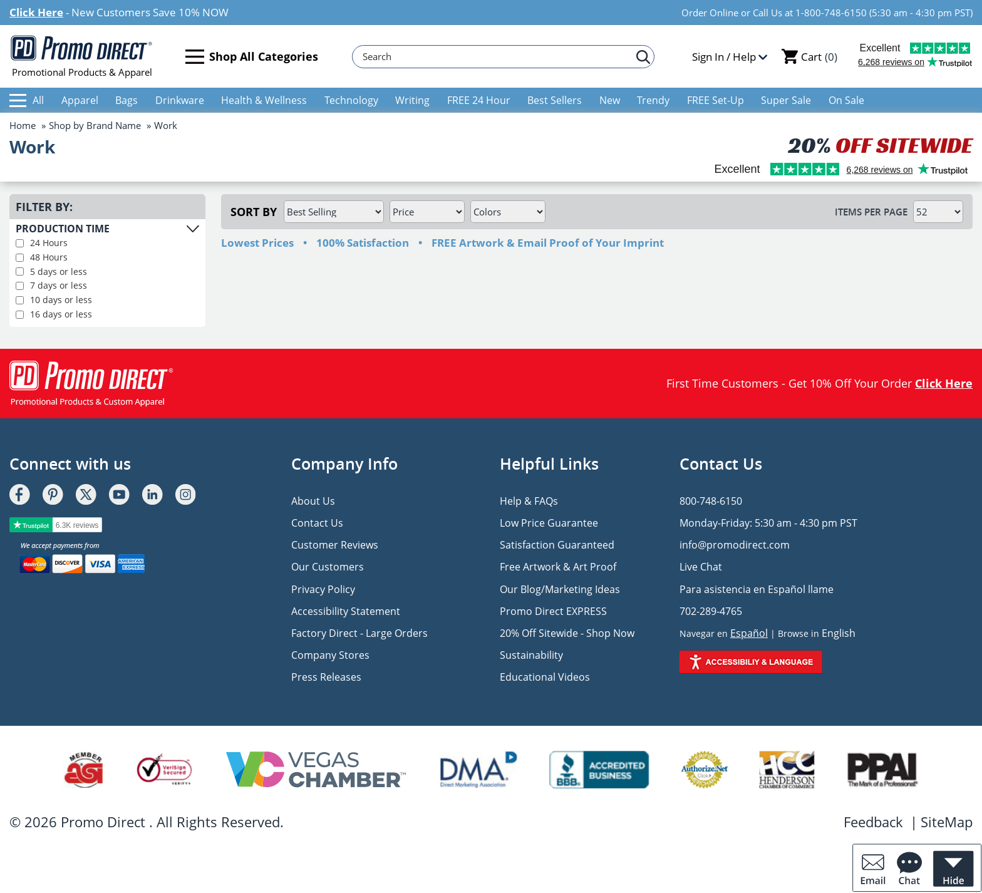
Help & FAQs (529, 501)
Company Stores (330, 655)
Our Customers (327, 567)
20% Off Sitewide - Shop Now (567, 633)
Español (749, 633)
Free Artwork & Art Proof (558, 567)
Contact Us (317, 523)
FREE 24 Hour (478, 100)
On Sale (846, 100)
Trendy (653, 100)
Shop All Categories (251, 56)
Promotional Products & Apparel (81, 56)
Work (165, 125)
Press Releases (326, 677)
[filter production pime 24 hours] (20, 243)
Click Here (36, 12)
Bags (126, 100)
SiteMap (947, 821)
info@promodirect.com (735, 545)
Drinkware (179, 100)
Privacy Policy (323, 589)
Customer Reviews (334, 545)
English (838, 633)
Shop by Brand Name (95, 125)
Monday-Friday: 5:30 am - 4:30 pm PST (768, 523)
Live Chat (701, 567)
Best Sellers (554, 100)
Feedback (873, 821)
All (26, 100)
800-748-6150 (711, 501)
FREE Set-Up (715, 100)
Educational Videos (545, 677)
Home (22, 125)
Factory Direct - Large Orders (359, 633)
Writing (412, 100)
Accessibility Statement (345, 611)
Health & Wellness (264, 100)
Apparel (79, 100)
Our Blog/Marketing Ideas (560, 589)
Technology (351, 100)
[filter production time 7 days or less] (20, 286)
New (609, 100)
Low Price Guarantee (549, 523)
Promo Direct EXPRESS (553, 611)
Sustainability (531, 655)
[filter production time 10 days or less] (20, 300)
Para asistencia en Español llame (757, 589)
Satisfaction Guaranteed (557, 545)
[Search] (497, 57)
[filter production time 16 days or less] (20, 315)
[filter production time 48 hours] (20, 258)
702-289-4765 (711, 611)
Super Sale (786, 100)
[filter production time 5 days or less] (20, 271)
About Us (313, 501)
